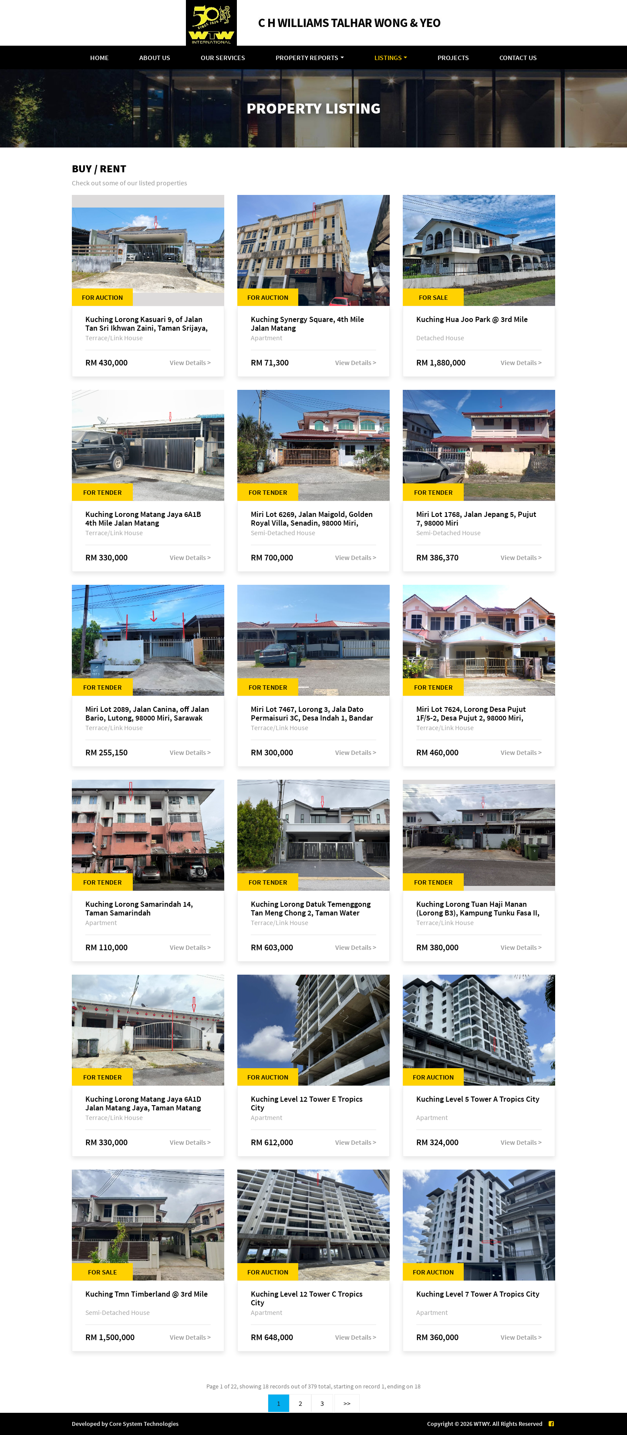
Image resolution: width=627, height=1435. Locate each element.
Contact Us (518, 57)
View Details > (190, 362)
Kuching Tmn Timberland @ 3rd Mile (146, 1294)
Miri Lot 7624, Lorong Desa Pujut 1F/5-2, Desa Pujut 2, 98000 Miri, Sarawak (471, 713)
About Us (154, 57)
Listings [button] (388, 57)
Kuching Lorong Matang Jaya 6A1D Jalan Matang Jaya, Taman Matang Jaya (143, 1103)
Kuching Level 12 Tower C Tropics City (307, 1298)
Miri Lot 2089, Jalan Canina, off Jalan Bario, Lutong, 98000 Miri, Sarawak (147, 713)
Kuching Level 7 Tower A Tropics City (477, 1294)
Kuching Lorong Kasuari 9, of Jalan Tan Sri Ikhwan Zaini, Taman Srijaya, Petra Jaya (146, 323)
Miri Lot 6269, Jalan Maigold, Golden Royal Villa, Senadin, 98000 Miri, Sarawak (312, 518)
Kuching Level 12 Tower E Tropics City (307, 1103)
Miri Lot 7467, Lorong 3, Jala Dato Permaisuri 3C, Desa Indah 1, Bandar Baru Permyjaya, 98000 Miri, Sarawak (313, 713)
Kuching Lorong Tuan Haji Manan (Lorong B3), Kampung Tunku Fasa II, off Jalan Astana (477, 908)
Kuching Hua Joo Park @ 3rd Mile (472, 319)
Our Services (223, 57)
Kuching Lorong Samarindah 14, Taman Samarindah (139, 908)
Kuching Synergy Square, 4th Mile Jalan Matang (307, 323)
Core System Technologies (144, 1424)
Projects (453, 57)
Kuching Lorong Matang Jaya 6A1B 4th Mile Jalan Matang (143, 518)
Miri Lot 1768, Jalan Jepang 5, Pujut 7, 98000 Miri (476, 518)
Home (99, 57)
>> (347, 1403)
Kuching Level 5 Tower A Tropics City (477, 1099)
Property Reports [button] (307, 57)
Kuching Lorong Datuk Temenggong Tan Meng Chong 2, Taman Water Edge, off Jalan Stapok (311, 908)
